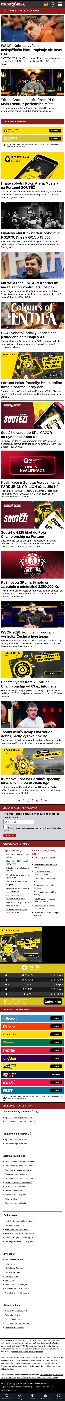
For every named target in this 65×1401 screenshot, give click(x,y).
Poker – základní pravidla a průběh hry (19, 1162)
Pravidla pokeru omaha (13, 1191)
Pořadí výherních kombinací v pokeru (19, 1166)
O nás (3, 1384)
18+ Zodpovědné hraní (41, 1387)
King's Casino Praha (12, 1272)
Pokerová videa (11, 1199)
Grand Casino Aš (11, 1276)
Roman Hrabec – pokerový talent (17, 1285)
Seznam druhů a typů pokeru (15, 1195)
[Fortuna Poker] (21, 961)
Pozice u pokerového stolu (15, 1187)
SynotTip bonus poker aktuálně (16, 1140)
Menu (60, 4)
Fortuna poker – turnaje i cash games (19, 1242)
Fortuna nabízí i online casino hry (17, 1323)
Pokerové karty (10, 1264)
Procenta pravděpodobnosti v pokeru (18, 1170)
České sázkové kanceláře (14, 1327)
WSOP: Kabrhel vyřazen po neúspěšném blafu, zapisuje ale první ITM (31, 50)
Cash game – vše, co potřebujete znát (19, 1178)
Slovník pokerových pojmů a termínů (18, 1182)
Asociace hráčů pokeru (13, 1319)
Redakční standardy (25, 1384)
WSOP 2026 (9, 1281)
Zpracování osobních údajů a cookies (16, 1387)
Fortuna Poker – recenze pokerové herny (20, 1122)
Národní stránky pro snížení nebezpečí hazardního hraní (37, 1378)
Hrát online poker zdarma (14, 1225)
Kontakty (12, 1384)
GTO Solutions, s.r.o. (9, 1390)
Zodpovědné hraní (54, 1349)
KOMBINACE (34, 11)
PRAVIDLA (22, 11)
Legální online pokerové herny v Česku (19, 1221)
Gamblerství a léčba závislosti (16, 1311)
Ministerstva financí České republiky (39, 1343)
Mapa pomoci (11, 1378)
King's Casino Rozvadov (14, 1268)
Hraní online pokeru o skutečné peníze (19, 1234)
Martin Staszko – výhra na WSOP (17, 1289)
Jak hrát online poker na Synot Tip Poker (20, 1238)
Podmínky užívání (42, 1384)
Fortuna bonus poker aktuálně (16, 1144)
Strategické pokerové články (15, 1203)
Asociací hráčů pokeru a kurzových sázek (27, 1352)
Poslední (46, 800)
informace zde (49, 1363)
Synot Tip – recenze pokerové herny (18, 1118)
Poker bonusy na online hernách (17, 1229)
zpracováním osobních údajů (28, 828)
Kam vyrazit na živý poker (14, 1260)
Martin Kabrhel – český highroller (17, 1293)
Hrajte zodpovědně (8, 1357)
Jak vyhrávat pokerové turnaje (16, 1174)
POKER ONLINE (9, 11)
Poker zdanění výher (12, 1315)
